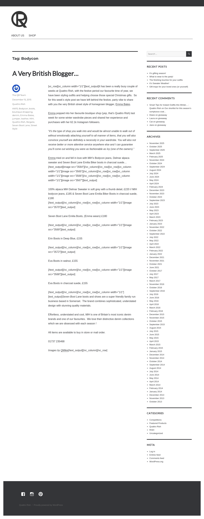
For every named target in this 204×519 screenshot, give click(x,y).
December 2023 (156, 190)
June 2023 (154, 207)
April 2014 (154, 381)
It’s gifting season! (157, 73)
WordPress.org (156, 461)
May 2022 (154, 240)
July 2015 (153, 331)
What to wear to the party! (161, 76)
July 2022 (153, 237)
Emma (51, 113)
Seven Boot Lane (21, 125)
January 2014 (155, 391)
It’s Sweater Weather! (159, 83)
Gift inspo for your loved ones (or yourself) (168, 86)
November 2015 (156, 318)
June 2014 (154, 375)
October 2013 (155, 401)
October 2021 (155, 264)
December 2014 (156, 354)
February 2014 (156, 388)
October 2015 (155, 321)
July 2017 (153, 274)
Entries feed (154, 455)
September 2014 (157, 365)
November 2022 (156, 227)
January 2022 (155, 254)
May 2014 (154, 378)
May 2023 (154, 210)
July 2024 (153, 173)
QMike (64, 350)
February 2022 (156, 250)
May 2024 (154, 180)
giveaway (162, 115)
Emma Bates (123, 104)
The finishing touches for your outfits (166, 80)
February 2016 (156, 311)
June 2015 (154, 334)
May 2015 (154, 338)
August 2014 (155, 368)
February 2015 (156, 348)
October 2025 (155, 146)
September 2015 (157, 324)
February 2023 (156, 220)
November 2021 (156, 261)
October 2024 (155, 163)
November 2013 (156, 398)
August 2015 (155, 328)
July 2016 (153, 294)
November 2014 (156, 358)
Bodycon (23, 108)
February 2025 (156, 156)
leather (25, 118)
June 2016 (154, 297)
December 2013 (156, 395)
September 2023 (157, 200)
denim (15, 115)
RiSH (151, 430)
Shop (32, 35)
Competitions (155, 420)
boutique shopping (22, 112)
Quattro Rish (18, 104)
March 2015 (154, 344)
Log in (152, 451)
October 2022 (155, 230)
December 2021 (156, 257)
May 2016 (154, 301)
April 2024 (154, 183)
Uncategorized (156, 433)
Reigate (30, 122)
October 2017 (155, 271)
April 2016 (154, 304)
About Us (17, 35)
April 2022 (154, 244)
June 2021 (154, 267)
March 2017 (154, 281)
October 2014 (155, 361)
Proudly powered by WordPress (48, 505)
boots (32, 108)
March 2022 (154, 247)
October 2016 (155, 287)
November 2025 (156, 143)
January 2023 (155, 224)
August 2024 (155, 170)
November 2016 (156, 284)
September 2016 (157, 291)
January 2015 (155, 351)
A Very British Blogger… (45, 73)
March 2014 (154, 385)
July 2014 (153, 371)
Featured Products (158, 423)
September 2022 (157, 234)
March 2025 (154, 153)
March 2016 (154, 307)
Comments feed (156, 458)
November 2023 (156, 193)
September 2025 (157, 150)
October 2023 (155, 197)
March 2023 (154, 217)
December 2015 (156, 314)
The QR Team (19, 95)
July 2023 (153, 203)
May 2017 (154, 277)
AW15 (15, 108)
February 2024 (156, 187)
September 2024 (157, 167)
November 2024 (156, 160)
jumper (16, 118)
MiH (31, 118)
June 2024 (154, 177)
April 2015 (154, 341)
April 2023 (154, 214)
